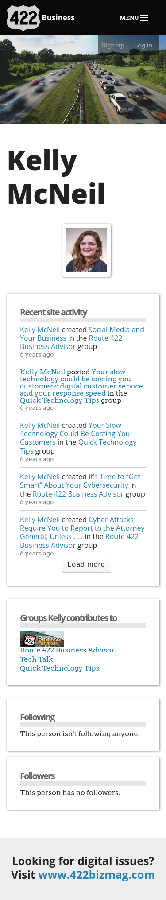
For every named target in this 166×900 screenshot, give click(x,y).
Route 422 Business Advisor (71, 342)
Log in (143, 45)
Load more (86, 564)
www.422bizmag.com (96, 874)
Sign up (112, 45)
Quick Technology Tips (59, 400)
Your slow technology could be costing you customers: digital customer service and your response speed (81, 382)
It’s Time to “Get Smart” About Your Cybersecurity (80, 481)
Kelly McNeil (40, 329)
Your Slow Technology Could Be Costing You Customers (75, 433)
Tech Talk (36, 659)
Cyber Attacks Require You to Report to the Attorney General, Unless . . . (82, 528)
